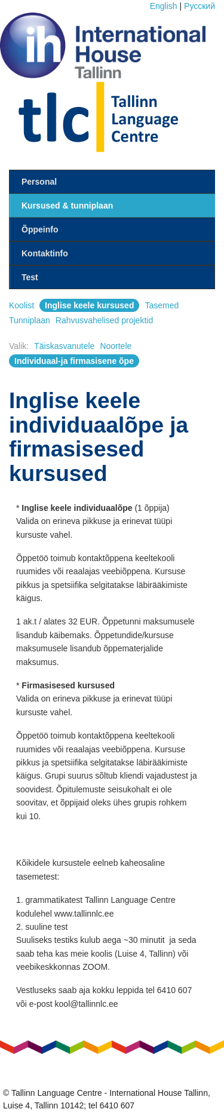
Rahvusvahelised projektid (104, 320)
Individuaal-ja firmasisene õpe (74, 361)
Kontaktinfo (45, 253)
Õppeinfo (40, 229)
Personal (39, 181)
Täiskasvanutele (64, 346)
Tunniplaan (29, 320)
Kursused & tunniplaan (67, 205)
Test (30, 277)
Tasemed (162, 305)
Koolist (21, 305)
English (163, 6)
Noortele (115, 346)
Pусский (199, 6)
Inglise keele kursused (89, 305)
